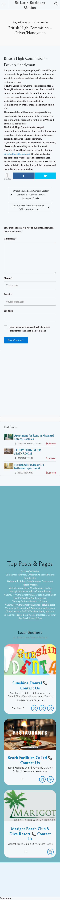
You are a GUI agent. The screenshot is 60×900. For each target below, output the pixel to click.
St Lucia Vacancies (30, 571)
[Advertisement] (30, 383)
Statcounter (6, 898)
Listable (46, 883)
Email (8, 294)
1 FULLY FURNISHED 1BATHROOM (27, 451)
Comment (10, 238)
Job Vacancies (40, 22)
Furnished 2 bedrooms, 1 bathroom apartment (29, 466)
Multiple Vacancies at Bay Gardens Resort (30, 591)
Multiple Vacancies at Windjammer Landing (30, 587)
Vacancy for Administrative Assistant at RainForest (30, 604)
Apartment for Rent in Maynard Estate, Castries (34, 437)
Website (8, 310)
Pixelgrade (30, 887)
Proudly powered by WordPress (22, 883)
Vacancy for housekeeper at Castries (30, 601)
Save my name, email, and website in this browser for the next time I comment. (30, 328)
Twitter (38, 878)
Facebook (26, 878)
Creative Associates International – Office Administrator (29, 207)
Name (8, 278)
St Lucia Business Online (30, 5)
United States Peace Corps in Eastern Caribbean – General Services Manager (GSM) (31, 194)
